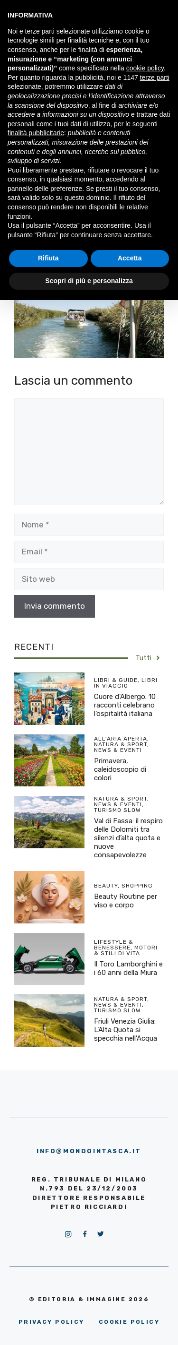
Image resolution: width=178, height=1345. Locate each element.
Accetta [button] (130, 258)
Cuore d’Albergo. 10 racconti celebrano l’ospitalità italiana (125, 705)
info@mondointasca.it (89, 1151)
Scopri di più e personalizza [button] (88, 281)
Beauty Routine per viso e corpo (125, 900)
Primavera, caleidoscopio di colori (120, 769)
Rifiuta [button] (48, 258)
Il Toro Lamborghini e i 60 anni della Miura (128, 968)
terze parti (154, 77)
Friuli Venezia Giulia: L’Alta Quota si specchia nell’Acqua (125, 1030)
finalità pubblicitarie (36, 133)
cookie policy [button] (145, 68)
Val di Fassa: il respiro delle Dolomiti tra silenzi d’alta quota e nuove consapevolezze (128, 838)
